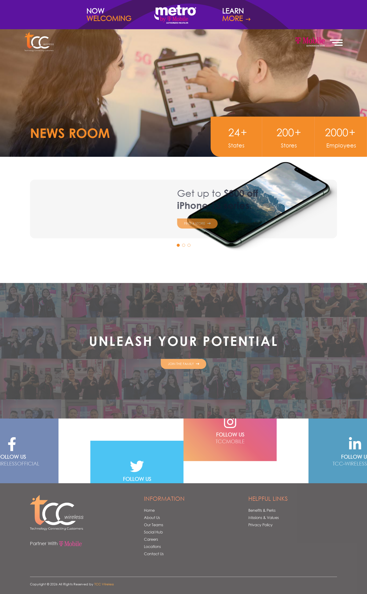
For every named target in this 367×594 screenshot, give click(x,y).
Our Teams (153, 524)
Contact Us (154, 553)
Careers (151, 539)
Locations (152, 546)
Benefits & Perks (261, 510)
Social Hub (153, 532)
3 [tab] (190, 246)
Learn (251, 14)
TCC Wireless (104, 584)
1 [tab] (179, 246)
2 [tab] (184, 246)
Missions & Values (263, 517)
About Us (152, 517)
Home (149, 510)
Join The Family (183, 364)
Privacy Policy (260, 524)
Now (115, 14)
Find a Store (163, 231)
